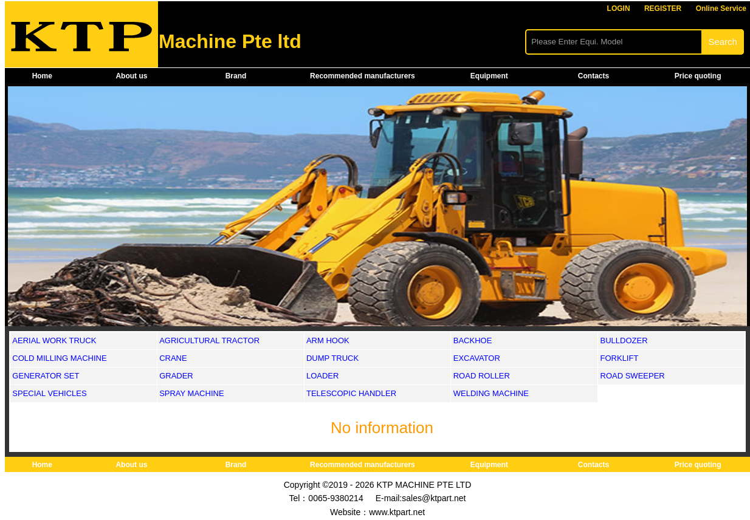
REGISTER (662, 8)
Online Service (721, 8)
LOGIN (618, 8)
